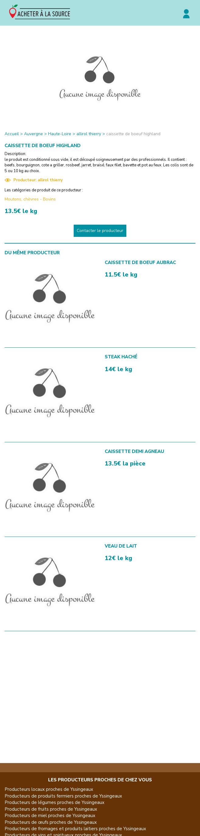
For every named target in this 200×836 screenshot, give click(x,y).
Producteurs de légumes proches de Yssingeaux (54, 802)
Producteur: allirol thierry (34, 180)
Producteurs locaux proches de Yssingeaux (49, 789)
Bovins (49, 199)
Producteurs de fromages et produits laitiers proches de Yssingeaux (75, 829)
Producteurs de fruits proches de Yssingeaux (51, 809)
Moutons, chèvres (22, 199)
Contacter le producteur (100, 230)
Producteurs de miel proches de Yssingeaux (50, 815)
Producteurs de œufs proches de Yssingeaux (51, 822)
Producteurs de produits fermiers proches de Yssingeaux (63, 796)
